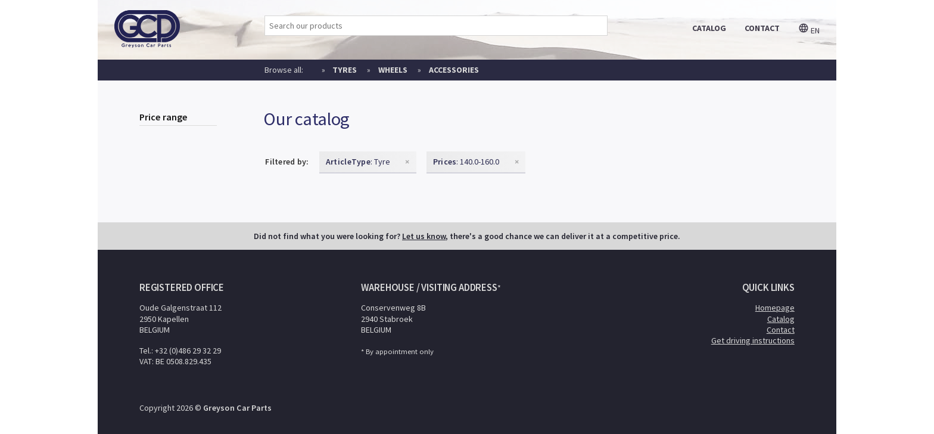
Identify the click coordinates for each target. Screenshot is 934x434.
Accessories (454, 69)
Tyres (344, 69)
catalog (709, 28)
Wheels (392, 69)
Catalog (781, 319)
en (809, 30)
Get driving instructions (753, 340)
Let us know (424, 236)
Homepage (775, 307)
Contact (781, 329)
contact (762, 28)
